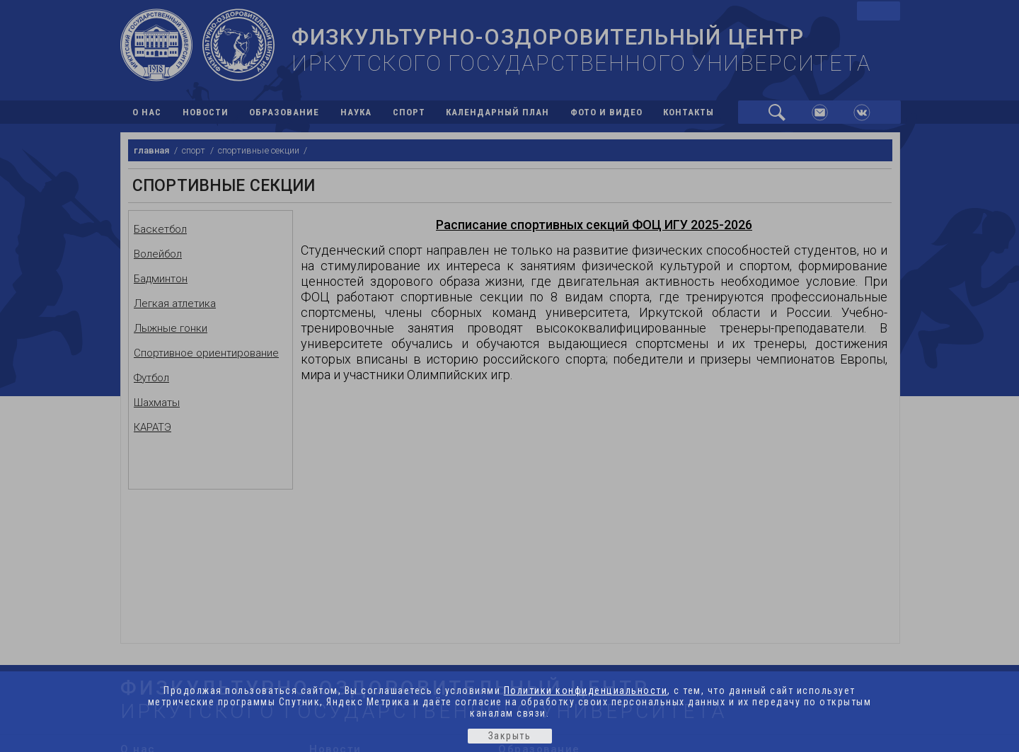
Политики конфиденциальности (586, 690)
